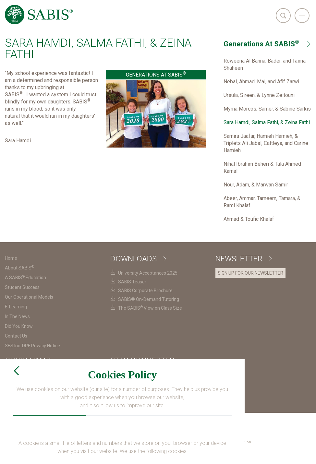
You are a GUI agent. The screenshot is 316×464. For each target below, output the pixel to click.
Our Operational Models (29, 297)
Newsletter (243, 258)
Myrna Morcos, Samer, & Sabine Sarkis (267, 109)
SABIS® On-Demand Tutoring (148, 299)
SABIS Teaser (132, 281)
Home (11, 258)
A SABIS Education (25, 277)
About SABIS (19, 267)
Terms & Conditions (108, 422)
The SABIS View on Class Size (150, 308)
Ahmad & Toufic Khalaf (249, 219)
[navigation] (302, 15)
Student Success (22, 287)
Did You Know (19, 326)
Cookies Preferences (207, 422)
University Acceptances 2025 (147, 273)
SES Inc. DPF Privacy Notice (32, 345)
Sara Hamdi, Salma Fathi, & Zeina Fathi (267, 122)
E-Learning (16, 306)
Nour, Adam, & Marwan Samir (256, 185)
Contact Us (16, 336)
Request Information (136, 403)
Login (194, 454)
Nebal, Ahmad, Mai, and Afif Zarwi (261, 81)
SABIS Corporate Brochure (145, 290)
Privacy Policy (157, 422)
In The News (17, 316)
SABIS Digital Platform (29, 393)
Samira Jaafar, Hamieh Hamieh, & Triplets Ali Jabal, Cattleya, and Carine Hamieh (266, 143)
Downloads (138, 258)
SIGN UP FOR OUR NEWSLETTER (250, 273)
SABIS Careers (21, 384)
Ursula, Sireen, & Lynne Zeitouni (259, 95)
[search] (283, 15)
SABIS (12, 374)
